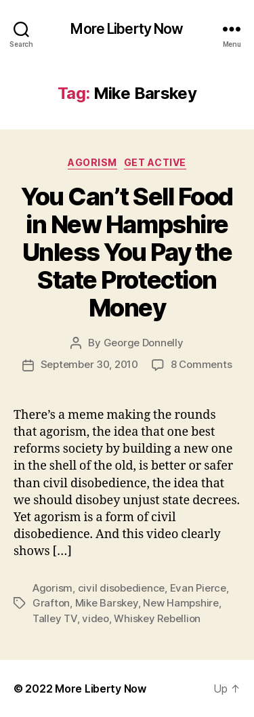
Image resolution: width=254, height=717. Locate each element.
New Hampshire (181, 602)
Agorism (92, 162)
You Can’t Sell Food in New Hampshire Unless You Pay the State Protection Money (127, 252)
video (95, 618)
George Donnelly (144, 342)
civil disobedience (121, 587)
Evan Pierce (198, 587)
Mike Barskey (106, 602)
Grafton (51, 602)
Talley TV (55, 618)
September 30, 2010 (89, 364)
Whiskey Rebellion (157, 618)
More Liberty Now (126, 29)
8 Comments (201, 364)
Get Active (155, 162)
